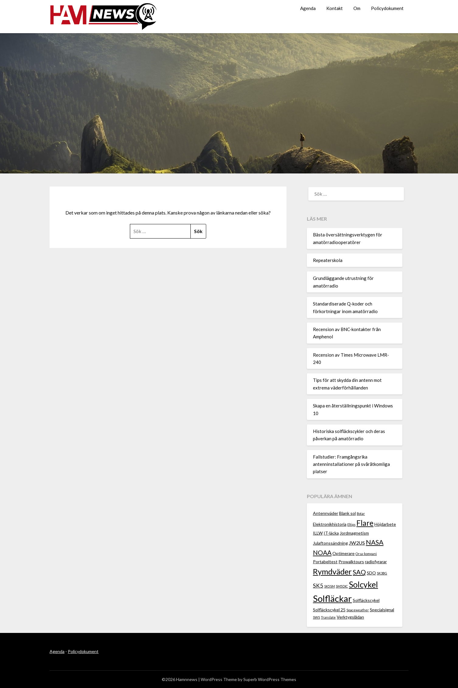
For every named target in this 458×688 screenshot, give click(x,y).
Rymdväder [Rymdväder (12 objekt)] (332, 571)
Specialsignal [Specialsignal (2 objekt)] (382, 609)
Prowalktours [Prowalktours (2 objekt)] (351, 561)
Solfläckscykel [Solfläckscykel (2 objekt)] (366, 600)
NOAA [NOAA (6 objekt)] (322, 552)
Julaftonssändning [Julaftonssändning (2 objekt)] (330, 543)
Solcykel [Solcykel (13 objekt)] (363, 584)
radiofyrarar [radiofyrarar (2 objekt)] (376, 561)
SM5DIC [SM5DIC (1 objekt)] (342, 586)
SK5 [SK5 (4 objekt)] (318, 585)
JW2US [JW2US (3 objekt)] (357, 543)
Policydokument (387, 8)
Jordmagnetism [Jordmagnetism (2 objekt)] (354, 533)
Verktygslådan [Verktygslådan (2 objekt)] (350, 617)
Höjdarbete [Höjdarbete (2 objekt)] (385, 524)
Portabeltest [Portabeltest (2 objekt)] (325, 561)
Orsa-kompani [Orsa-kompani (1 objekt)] (366, 554)
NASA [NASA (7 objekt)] (374, 542)
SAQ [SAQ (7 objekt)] (359, 572)
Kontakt (334, 8)
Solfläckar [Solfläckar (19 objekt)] (332, 598)
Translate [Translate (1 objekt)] (328, 617)
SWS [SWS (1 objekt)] (316, 617)
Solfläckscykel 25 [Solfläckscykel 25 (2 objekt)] (329, 609)
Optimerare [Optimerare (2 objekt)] (343, 553)
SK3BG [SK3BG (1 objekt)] (382, 573)
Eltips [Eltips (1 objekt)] (351, 524)
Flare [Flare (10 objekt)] (364, 523)
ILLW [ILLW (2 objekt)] (318, 533)
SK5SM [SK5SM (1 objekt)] (329, 586)
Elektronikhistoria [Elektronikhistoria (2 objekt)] (329, 524)
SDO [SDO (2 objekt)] (371, 572)
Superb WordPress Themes (269, 679)
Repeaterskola (327, 260)
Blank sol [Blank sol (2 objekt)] (347, 513)
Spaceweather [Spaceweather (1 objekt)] (357, 610)
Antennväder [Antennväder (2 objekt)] (325, 513)
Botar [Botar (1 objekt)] (361, 513)
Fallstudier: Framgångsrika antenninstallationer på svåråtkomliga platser (351, 464)
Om (356, 8)
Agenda (308, 8)
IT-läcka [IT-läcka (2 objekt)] (331, 533)
